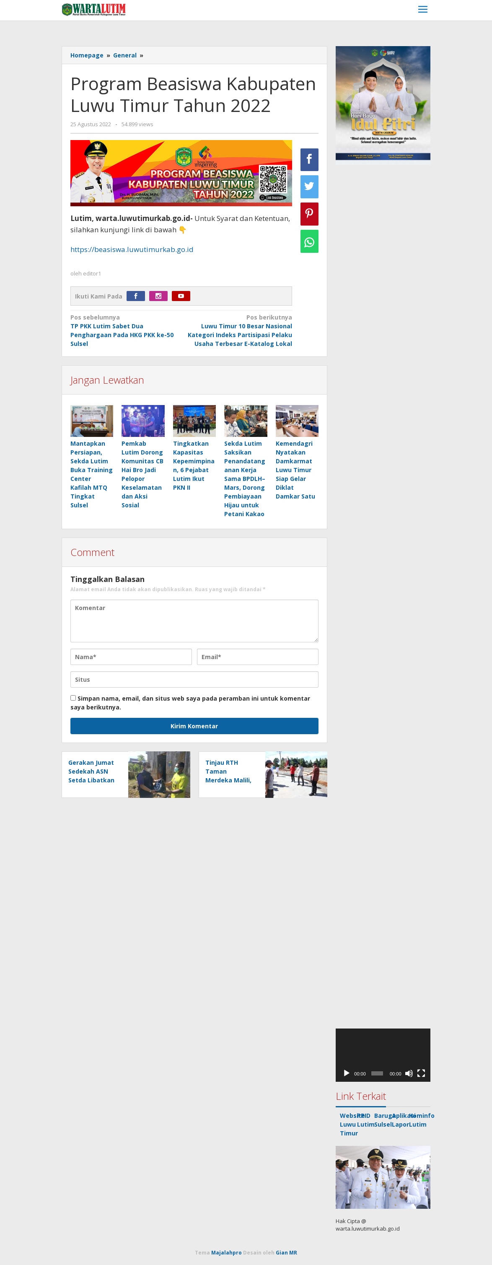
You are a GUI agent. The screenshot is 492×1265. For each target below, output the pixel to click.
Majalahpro (226, 1252)
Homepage (87, 55)
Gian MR (286, 1252)
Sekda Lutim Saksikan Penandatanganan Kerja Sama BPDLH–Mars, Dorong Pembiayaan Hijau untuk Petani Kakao (244, 478)
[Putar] (346, 1073)
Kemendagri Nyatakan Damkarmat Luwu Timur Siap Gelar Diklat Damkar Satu (295, 469)
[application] (383, 1055)
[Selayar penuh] (421, 1073)
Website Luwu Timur (352, 1124)
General (125, 55)
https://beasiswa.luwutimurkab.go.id (132, 249)
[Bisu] (409, 1073)
